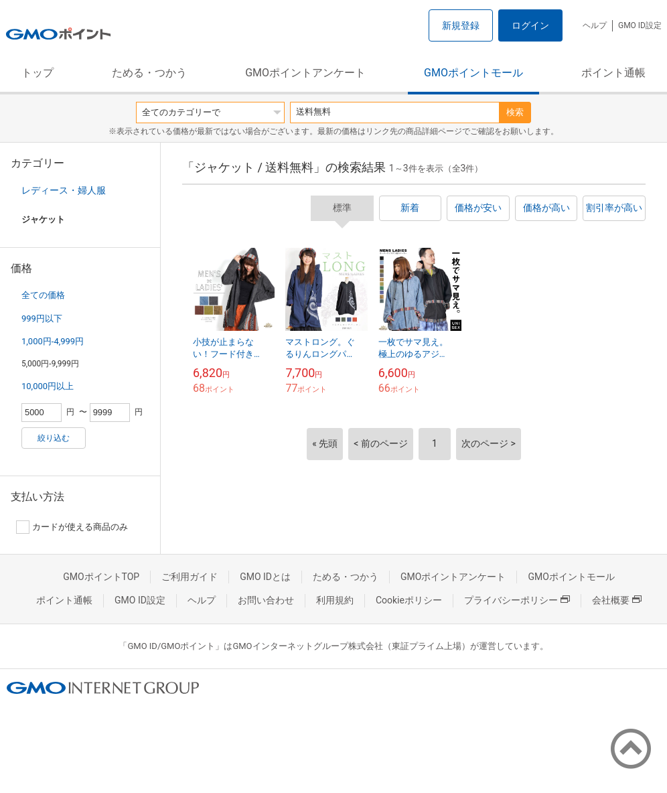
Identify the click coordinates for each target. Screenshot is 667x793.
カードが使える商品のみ (72, 527)
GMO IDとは (265, 576)
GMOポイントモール (473, 72)
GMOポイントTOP (101, 576)
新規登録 (460, 25)
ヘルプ (595, 25)
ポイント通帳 (613, 72)
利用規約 (335, 600)
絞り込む (54, 438)
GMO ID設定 (640, 25)
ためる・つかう (149, 72)
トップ (37, 72)
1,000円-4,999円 (52, 341)
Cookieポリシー (409, 600)
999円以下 (41, 318)
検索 (515, 112)
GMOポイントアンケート (305, 72)
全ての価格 (43, 295)
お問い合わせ (266, 600)
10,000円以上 (47, 386)
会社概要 (617, 600)
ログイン (530, 25)
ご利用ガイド (189, 576)
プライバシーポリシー (517, 600)
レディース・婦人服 (63, 190)
